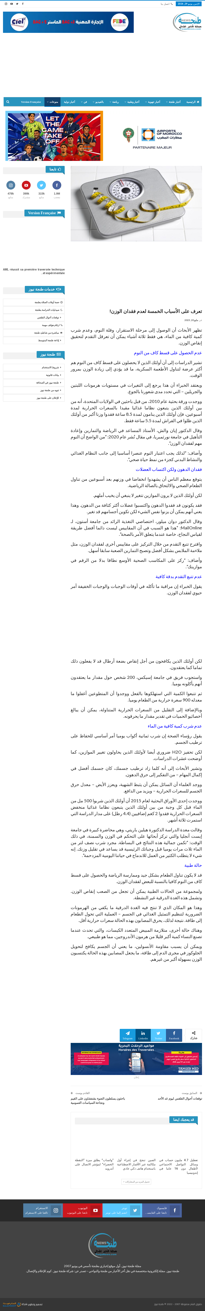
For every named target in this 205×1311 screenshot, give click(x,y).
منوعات (54, 101)
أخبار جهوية (154, 101)
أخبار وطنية (133, 101)
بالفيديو (99, 101)
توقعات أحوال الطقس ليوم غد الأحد (180, 1098)
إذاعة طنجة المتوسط (48, 340)
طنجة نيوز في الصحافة (47, 382)
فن (85, 101)
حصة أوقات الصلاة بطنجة (48, 302)
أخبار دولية (69, 101)
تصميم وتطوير (35, 1304)
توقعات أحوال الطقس (48, 317)
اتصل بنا (167, 3)
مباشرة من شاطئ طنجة (48, 332)
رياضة (115, 101)
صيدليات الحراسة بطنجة (48, 310)
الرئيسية (192, 101)
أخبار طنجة (174, 101)
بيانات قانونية (52, 375)
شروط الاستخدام (50, 367)
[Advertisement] (102, 63)
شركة (15, 1304)
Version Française (31, 101)
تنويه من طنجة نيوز (49, 390)
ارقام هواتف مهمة (52, 325)
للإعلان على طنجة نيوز (48, 398)
